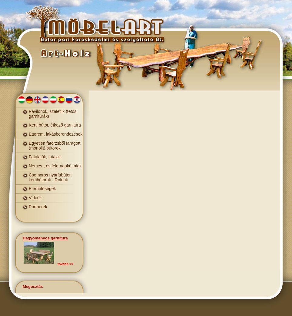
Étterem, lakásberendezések (55, 134)
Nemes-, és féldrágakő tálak (55, 165)
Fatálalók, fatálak (45, 156)
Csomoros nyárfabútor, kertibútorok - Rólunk (50, 177)
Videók (35, 197)
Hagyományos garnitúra (45, 238)
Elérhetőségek (42, 188)
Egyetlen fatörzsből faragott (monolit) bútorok (54, 145)
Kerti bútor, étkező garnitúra (55, 125)
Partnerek (38, 206)
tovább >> (65, 264)
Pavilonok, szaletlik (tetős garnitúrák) (52, 114)
